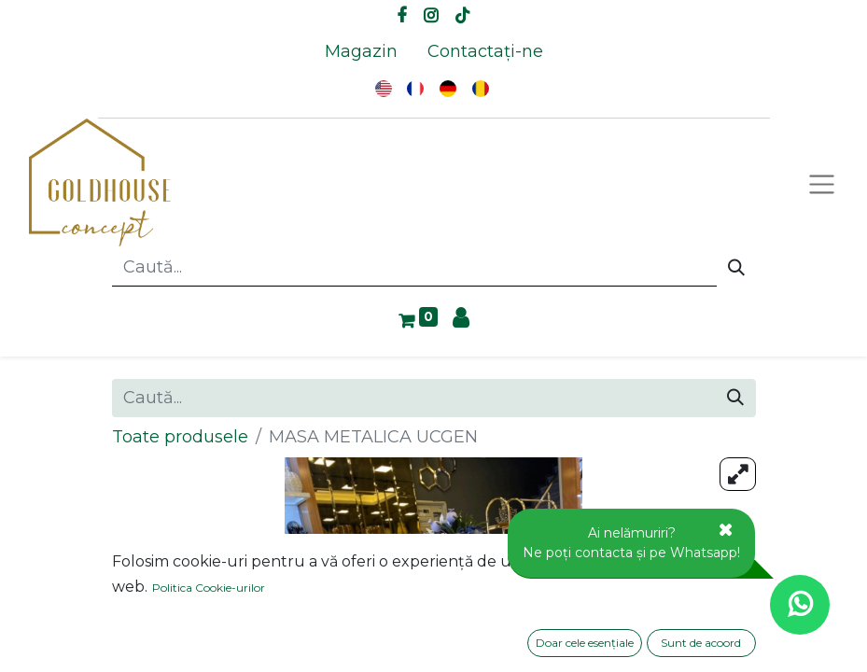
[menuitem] (361, 52)
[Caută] (736, 268)
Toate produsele (180, 437)
